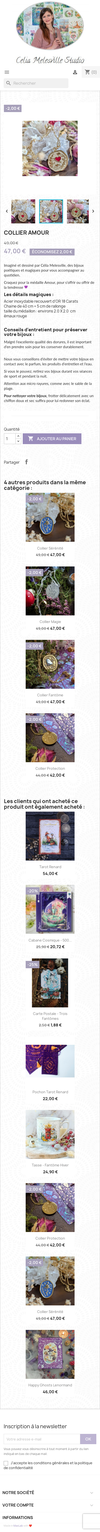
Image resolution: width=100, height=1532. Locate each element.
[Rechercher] (36, 83)
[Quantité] (10, 438)
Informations (17, 1517)
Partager (26, 462)
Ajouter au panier (52, 439)
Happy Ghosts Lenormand (50, 1385)
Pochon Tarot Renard (50, 1092)
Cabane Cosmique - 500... (50, 940)
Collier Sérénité (50, 548)
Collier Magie (50, 621)
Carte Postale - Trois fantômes (50, 1016)
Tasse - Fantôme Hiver (50, 1165)
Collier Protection (50, 768)
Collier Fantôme (50, 695)
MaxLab (18, 1525)
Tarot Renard (50, 866)
